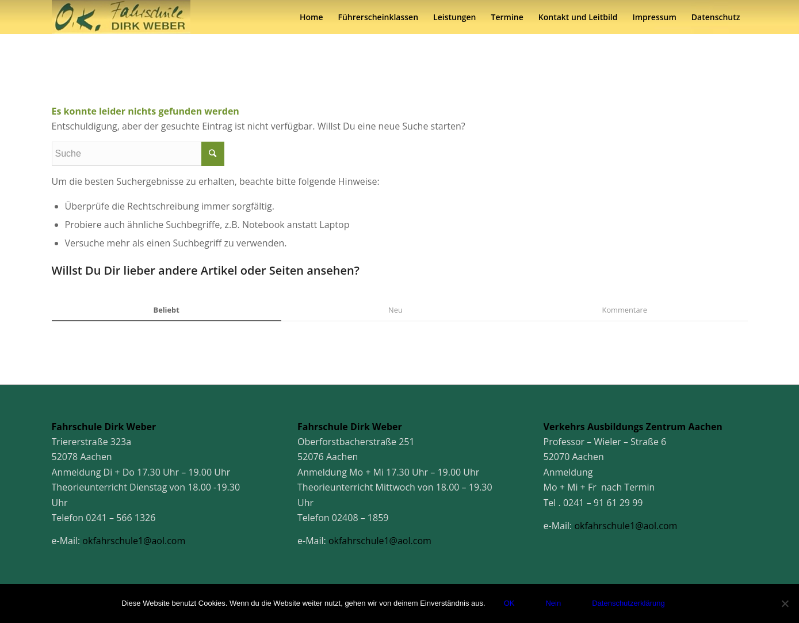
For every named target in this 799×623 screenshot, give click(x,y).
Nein (553, 603)
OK (509, 603)
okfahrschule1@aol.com (133, 540)
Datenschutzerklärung (628, 603)
